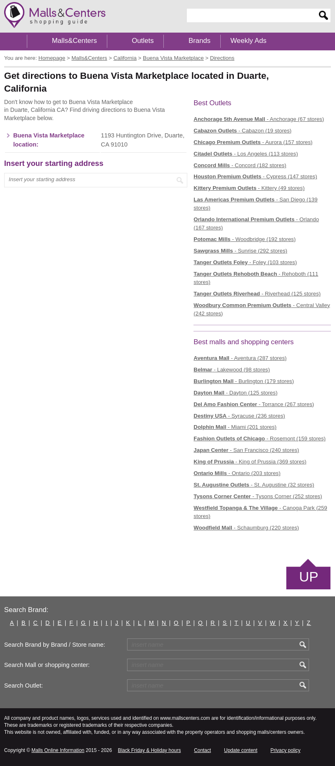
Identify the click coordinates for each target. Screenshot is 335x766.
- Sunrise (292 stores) (240, 251)
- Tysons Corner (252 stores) (257, 496)
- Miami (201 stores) (234, 427)
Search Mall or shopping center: (47, 665)
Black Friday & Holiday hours (149, 750)
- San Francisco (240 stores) (246, 450)
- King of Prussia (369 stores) (249, 462)
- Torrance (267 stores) (253, 404)
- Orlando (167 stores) (256, 223)
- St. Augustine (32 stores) (253, 485)
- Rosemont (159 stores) (259, 438)
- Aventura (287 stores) (239, 358)
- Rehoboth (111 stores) (255, 278)
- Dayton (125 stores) (235, 393)
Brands (199, 41)
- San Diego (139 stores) (255, 203)
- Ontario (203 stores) (237, 473)
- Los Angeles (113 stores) (245, 154)
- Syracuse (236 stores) (239, 416)
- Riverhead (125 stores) (257, 294)
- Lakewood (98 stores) (231, 369)
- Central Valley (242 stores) (261, 309)
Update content (240, 750)
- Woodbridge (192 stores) (244, 239)
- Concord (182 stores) (239, 165)
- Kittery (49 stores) (248, 188)
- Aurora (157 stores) (252, 142)
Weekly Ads (249, 41)
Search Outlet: (23, 685)
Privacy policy (286, 750)
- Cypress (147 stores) (255, 176)
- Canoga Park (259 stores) (260, 512)
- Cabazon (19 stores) (242, 131)
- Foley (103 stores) (245, 262)
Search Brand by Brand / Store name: (54, 644)
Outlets (142, 41)
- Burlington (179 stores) (243, 381)
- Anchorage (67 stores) (258, 119)
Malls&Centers (74, 41)
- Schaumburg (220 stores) (246, 528)
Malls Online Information (57, 750)
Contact (202, 750)
